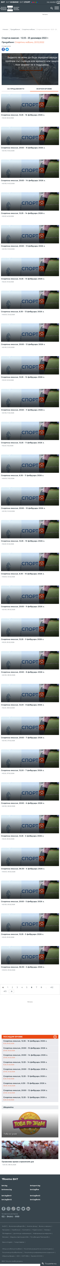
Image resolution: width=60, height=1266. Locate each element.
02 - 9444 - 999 (10, 1216)
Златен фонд (32, 1226)
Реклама (45, 14)
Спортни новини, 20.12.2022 (29, 42)
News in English (7, 1242)
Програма (5, 1230)
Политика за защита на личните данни (38, 1249)
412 (51, 987)
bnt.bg (4, 1186)
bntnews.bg (7, 1190)
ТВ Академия (6, 1233)
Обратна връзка (8, 1256)
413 (5, 991)
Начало (5, 29)
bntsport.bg (35, 1186)
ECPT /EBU (25, 1256)
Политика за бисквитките (12, 1252)
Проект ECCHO (36, 1256)
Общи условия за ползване (12, 1249)
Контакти (26, 1230)
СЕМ (18, 1256)
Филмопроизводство (17, 1226)
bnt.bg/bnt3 (35, 1196)
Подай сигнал (37, 1230)
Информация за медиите (42, 1233)
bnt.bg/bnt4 (35, 1200)
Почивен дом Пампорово (39, 1237)
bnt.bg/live (34, 1190)
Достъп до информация (22, 1233)
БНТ (3, 2)
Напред (46, 1230)
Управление (16, 1230)
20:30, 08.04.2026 (10, 1164)
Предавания (15, 29)
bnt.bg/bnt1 (6, 1196)
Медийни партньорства (19, 1237)
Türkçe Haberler (19, 1242)
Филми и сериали (45, 1226)
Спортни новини (28, 29)
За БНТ (4, 1226)
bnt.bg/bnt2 (7, 1200)
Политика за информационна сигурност (39, 1252)
